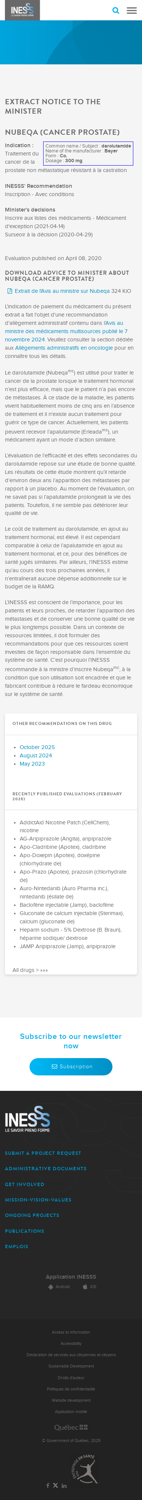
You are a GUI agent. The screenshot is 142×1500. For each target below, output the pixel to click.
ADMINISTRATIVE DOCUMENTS (46, 1168)
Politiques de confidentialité (71, 1389)
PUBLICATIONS (24, 1231)
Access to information (71, 1332)
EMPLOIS (16, 1246)
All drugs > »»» (30, 970)
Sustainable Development (71, 1366)
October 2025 (37, 747)
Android (58, 1286)
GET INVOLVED (25, 1184)
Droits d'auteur (71, 1377)
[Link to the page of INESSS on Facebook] (47, 1486)
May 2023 (32, 764)
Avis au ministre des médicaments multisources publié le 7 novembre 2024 (66, 331)
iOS (88, 1286)
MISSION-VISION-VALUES (38, 1199)
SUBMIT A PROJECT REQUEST (43, 1153)
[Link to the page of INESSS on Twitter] (55, 1486)
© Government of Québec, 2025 (71, 1440)
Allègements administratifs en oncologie (64, 348)
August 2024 (36, 755)
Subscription (71, 1066)
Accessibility (71, 1343)
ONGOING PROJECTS (32, 1215)
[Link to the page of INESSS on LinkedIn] (64, 1486)
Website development (71, 1400)
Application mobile (71, 1411)
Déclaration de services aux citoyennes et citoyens (71, 1354)
